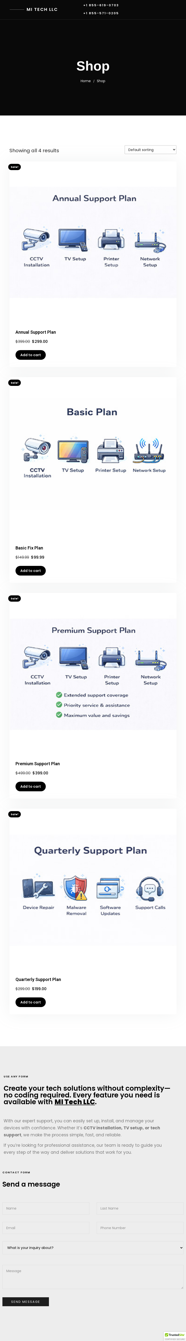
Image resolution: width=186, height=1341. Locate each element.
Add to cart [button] (30, 355)
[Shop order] (150, 149)
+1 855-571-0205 (101, 13)
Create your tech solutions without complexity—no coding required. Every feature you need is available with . (87, 1095)
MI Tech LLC (42, 9)
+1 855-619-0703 (101, 5)
